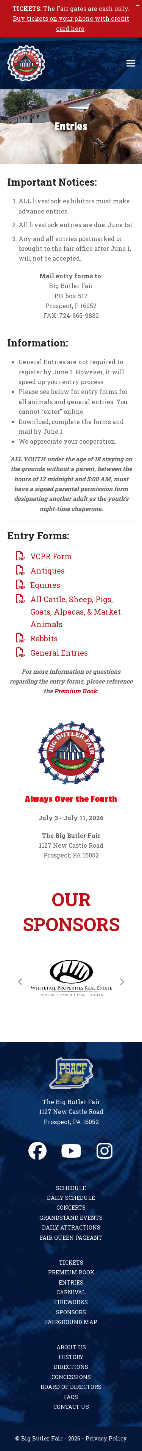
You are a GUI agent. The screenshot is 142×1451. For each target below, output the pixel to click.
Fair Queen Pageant (71, 1237)
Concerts (71, 1207)
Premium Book (75, 691)
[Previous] (20, 981)
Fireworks (71, 1302)
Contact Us (71, 1406)
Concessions (71, 1377)
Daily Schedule (71, 1197)
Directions (71, 1366)
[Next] (121, 981)
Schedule (71, 1188)
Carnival (71, 1292)
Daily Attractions (71, 1227)
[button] (130, 63)
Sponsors (71, 1312)
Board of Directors (71, 1386)
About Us (71, 1347)
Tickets (71, 1262)
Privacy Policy (106, 1438)
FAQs (71, 1397)
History (71, 1357)
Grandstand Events (71, 1217)
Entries (71, 1282)
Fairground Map (71, 1322)
